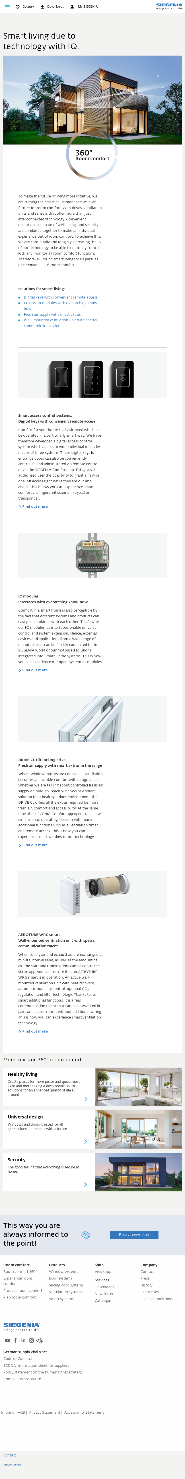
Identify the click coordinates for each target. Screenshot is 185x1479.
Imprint (7, 1413)
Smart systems (61, 1299)
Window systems (63, 1272)
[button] (84, 6)
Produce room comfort (22, 1291)
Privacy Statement (44, 1413)
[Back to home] (169, 6)
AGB (21, 1413)
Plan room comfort (19, 1297)
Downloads (104, 1287)
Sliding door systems (66, 1285)
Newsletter (104, 1294)
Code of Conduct (17, 1359)
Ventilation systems (65, 1292)
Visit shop (103, 1272)
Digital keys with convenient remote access (60, 297)
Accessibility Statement (84, 1413)
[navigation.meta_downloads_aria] (52, 6)
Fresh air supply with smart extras (52, 315)
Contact (147, 1272)
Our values (149, 1292)
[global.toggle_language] (24, 6)
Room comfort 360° (20, 1272)
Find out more (35, 507)
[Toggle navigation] (7, 6)
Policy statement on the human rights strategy (42, 1372)
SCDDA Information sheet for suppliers (36, 1366)
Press (144, 1278)
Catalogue (103, 1301)
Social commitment (157, 1299)
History (146, 1285)
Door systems (60, 1278)
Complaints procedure (22, 1379)
